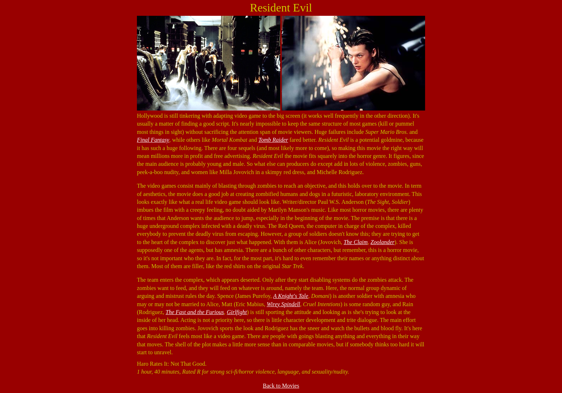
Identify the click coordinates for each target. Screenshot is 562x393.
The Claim (356, 242)
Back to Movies (281, 386)
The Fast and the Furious (195, 312)
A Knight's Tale (290, 296)
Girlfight (237, 312)
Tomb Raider (273, 140)
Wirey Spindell (283, 304)
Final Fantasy (153, 140)
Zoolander (383, 242)
